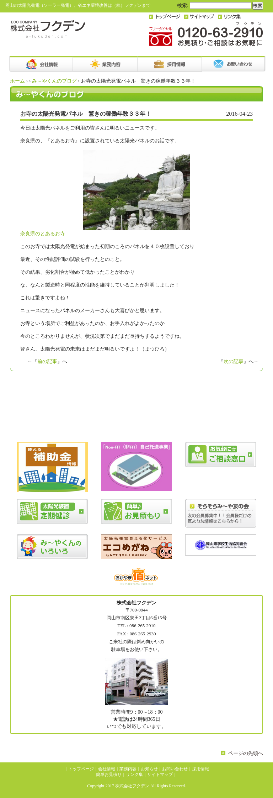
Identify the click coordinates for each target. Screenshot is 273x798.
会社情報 (106, 768)
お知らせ (149, 768)
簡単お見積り (109, 774)
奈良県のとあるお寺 (105, 193)
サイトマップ (160, 774)
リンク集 (134, 774)
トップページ (81, 768)
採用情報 (200, 768)
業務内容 (127, 768)
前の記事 (47, 361)
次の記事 (233, 361)
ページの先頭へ (245, 753)
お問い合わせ (175, 768)
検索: (182, 5)
